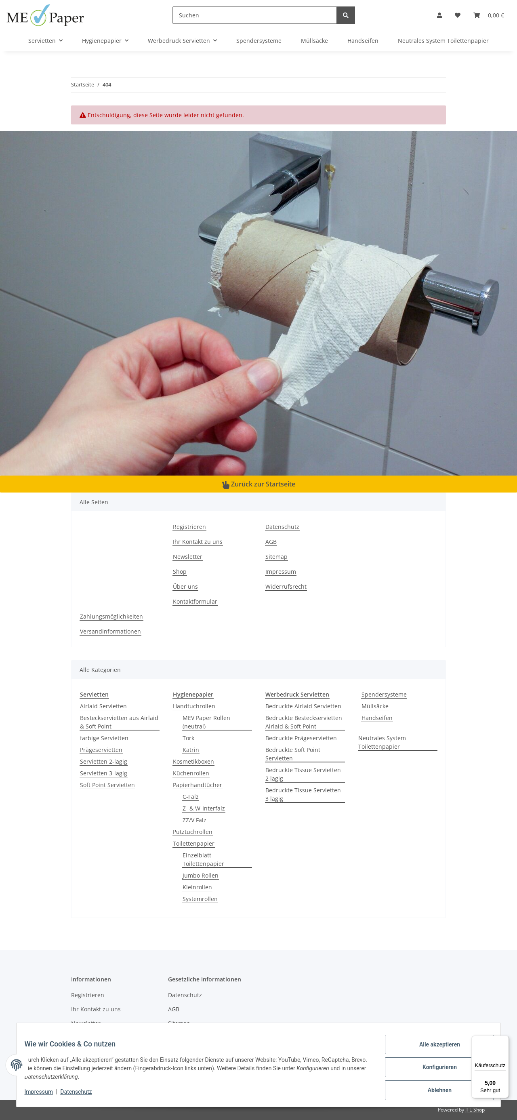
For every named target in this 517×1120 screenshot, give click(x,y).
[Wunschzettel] (457, 15)
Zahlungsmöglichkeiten (111, 616)
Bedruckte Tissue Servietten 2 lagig (303, 774)
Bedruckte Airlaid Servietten (303, 706)
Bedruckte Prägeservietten (301, 738)
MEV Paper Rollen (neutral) (206, 722)
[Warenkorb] (489, 15)
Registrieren (189, 527)
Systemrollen (200, 899)
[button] (439, 15)
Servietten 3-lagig (103, 773)
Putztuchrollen (192, 832)
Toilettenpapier (193, 843)
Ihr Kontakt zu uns (198, 541)
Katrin (191, 750)
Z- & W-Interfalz (204, 808)
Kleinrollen (197, 887)
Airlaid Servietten (103, 706)
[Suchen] (254, 15)
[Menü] (504, 1040)
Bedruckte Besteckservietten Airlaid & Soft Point (303, 722)
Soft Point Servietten (107, 785)
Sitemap (276, 556)
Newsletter (187, 556)
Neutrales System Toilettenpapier (382, 742)
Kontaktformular (195, 601)
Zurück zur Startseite (258, 484)
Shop (180, 571)
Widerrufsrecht (286, 586)
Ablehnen (434, 1091)
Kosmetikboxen (193, 761)
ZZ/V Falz (194, 820)
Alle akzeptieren (434, 1049)
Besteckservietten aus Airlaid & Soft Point (119, 722)
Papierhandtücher (197, 785)
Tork (188, 738)
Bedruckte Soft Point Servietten (292, 754)
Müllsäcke (375, 706)
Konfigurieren (434, 1070)
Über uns (185, 586)
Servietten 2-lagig (103, 761)
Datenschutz (282, 527)
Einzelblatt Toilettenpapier (203, 859)
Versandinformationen (110, 631)
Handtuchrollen (194, 706)
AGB (271, 541)
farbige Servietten (104, 738)
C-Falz (191, 796)
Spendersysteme (384, 694)
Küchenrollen (191, 773)
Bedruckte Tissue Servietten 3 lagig (303, 794)
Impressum (280, 571)
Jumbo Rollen (201, 875)
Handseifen (377, 718)
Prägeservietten (101, 750)
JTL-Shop (475, 1109)
